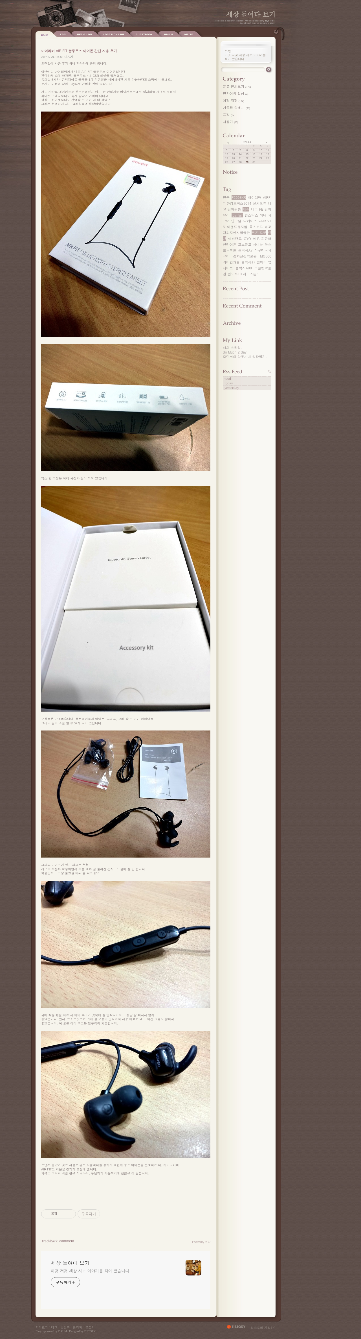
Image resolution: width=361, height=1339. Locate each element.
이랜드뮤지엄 (237, 226)
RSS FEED (247, 372)
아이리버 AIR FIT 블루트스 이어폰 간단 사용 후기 (79, 50)
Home (45, 34)
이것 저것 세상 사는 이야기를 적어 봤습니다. (91, 1270)
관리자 (77, 1327)
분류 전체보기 (237, 86)
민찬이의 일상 (235, 93)
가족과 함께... (236, 107)
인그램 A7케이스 (244, 220)
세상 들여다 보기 (250, 14)
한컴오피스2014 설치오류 (246, 203)
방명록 (65, 1327)
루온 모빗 (259, 232)
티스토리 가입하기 (264, 1327)
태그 (54, 1327)
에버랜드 (235, 238)
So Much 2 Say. (235, 352)
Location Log (88, 34)
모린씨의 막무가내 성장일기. (245, 356)
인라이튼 (229, 244)
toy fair (237, 215)
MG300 (265, 256)
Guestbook (118, 34)
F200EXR (239, 197)
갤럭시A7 (245, 250)
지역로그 (42, 1327)
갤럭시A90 (243, 267)
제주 (246, 209)
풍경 (228, 114)
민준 (226, 197)
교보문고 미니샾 (250, 244)
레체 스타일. (232, 347)
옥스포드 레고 (260, 226)
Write (163, 34)
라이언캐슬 (231, 261)
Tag (63, 34)
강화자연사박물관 (236, 232)
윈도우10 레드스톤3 (243, 273)
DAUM (62, 1331)
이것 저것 (233, 100)
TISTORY (90, 1331)
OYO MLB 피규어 (257, 238)
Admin (142, 34)
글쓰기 (89, 1327)
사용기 (68, 56)
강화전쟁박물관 (245, 256)
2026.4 (247, 142)
